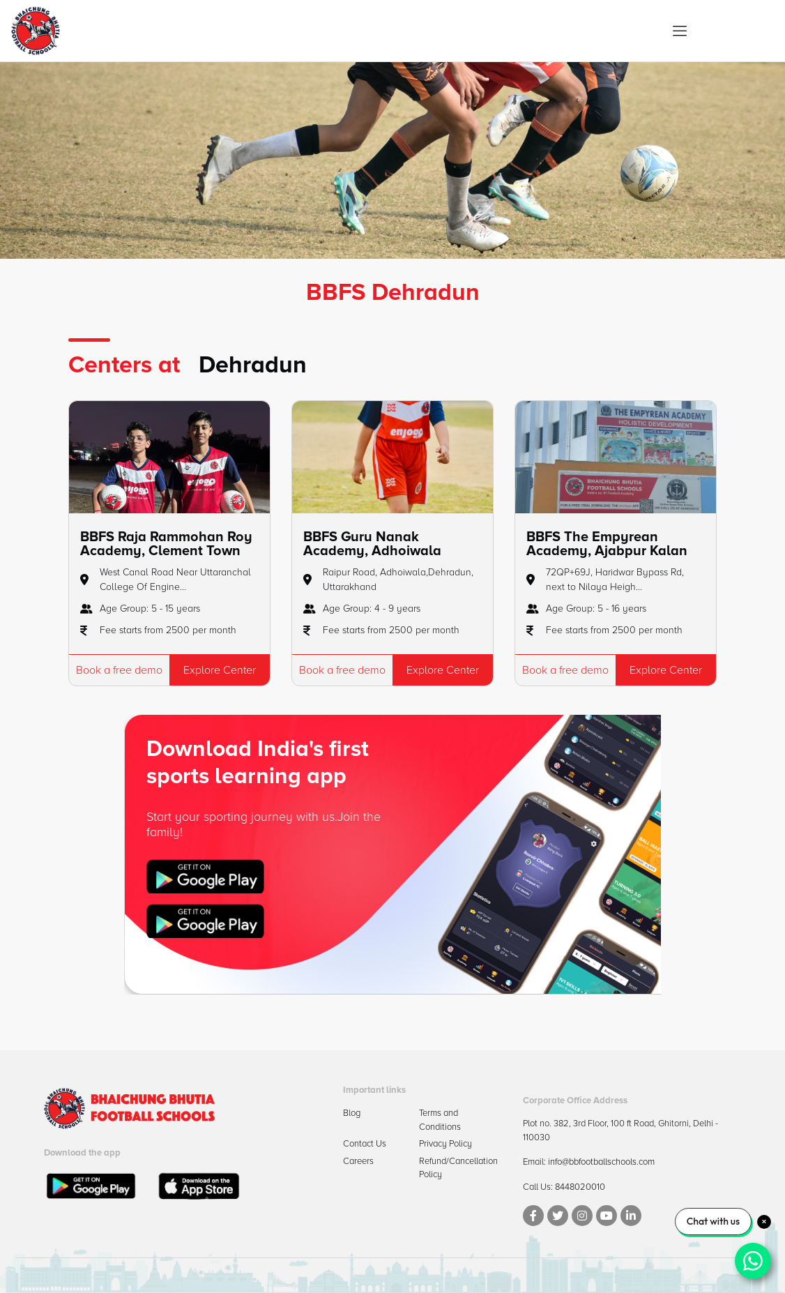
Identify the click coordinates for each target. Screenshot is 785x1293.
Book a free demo (119, 670)
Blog (351, 1113)
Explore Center (219, 670)
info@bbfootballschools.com (601, 1161)
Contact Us (364, 1143)
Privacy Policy (445, 1143)
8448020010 (580, 1187)
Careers (358, 1161)
